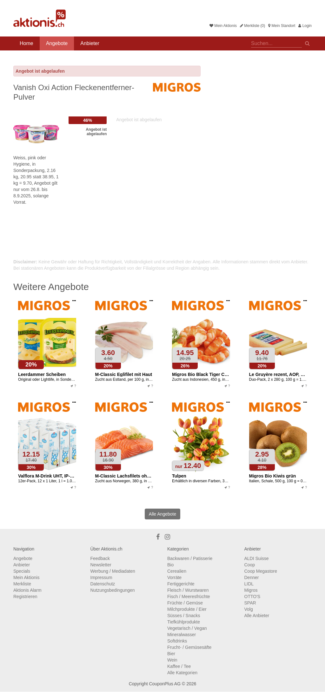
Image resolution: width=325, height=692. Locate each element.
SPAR (250, 602)
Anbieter (89, 43)
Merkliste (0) (252, 25)
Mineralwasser (181, 634)
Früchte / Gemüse (185, 602)
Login (305, 25)
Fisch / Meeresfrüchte (188, 596)
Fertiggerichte (181, 583)
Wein (172, 659)
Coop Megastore (260, 571)
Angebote (57, 43)
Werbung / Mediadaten (112, 571)
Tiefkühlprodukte (183, 621)
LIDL (249, 583)
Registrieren (25, 596)
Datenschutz (102, 583)
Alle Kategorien (182, 672)
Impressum (101, 577)
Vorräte (174, 577)
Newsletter (100, 564)
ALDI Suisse (256, 558)
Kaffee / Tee (179, 666)
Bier (171, 653)
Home (26, 43)
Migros (251, 590)
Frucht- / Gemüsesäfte (189, 647)
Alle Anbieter (256, 615)
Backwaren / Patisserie (189, 558)
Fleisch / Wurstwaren (188, 590)
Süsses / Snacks (183, 615)
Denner (251, 577)
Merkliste (22, 583)
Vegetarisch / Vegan (187, 628)
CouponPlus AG (165, 683)
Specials (21, 571)
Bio (170, 564)
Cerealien (176, 571)
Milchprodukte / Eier (187, 609)
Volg (248, 609)
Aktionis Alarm (27, 590)
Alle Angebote (162, 514)
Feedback (100, 558)
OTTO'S (252, 596)
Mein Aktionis (223, 25)
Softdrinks (177, 640)
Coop (249, 564)
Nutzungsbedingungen (112, 590)
